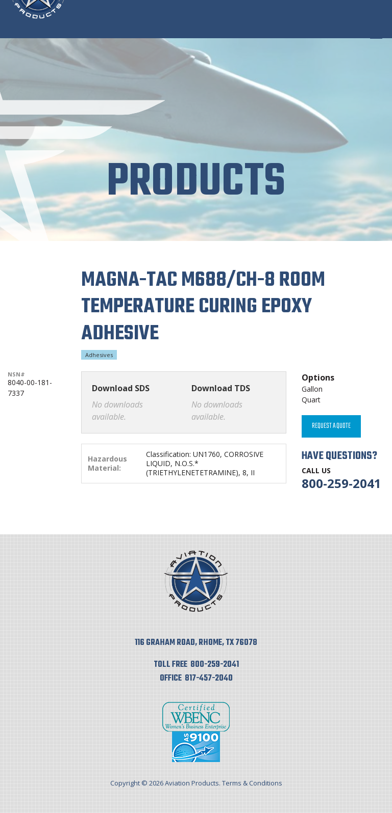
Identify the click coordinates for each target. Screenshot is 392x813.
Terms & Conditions (252, 783)
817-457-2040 (209, 678)
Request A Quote (331, 426)
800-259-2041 (341, 483)
